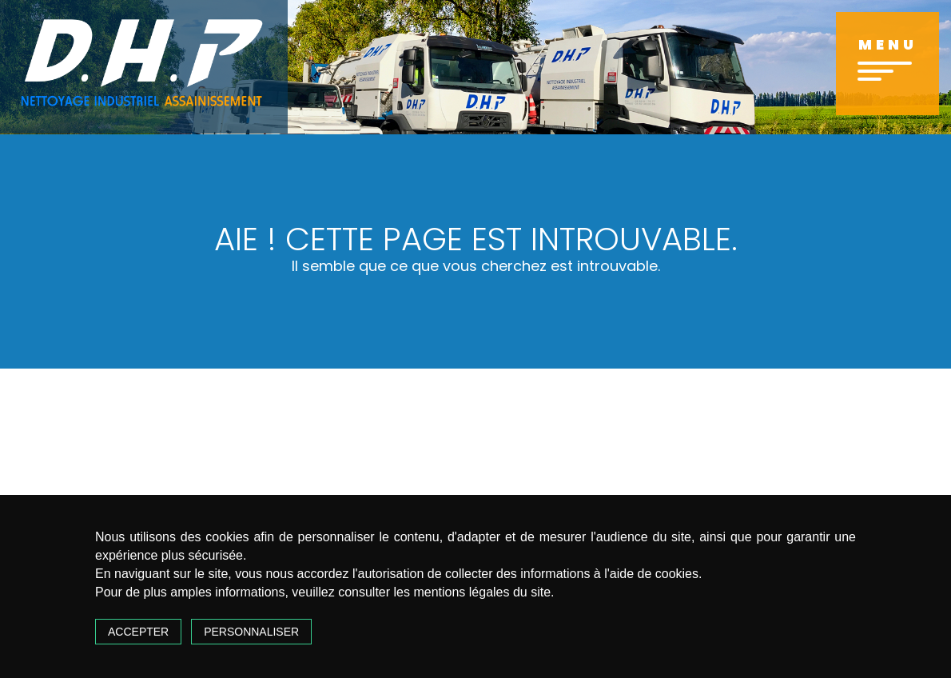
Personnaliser (251, 631)
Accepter (138, 631)
